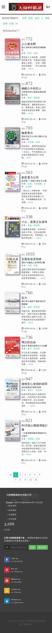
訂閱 (32, 547)
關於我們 (12, 506)
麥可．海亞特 (34, 348)
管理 (24, 18)
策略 (47, 18)
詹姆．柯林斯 (34, 225)
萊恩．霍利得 (34, 307)
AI (16, 23)
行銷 (11, 23)
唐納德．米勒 (34, 439)
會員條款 (12, 510)
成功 (37, 18)
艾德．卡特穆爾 (35, 184)
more (30, 69)
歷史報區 (42, 547)
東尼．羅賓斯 (34, 98)
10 (30, 480)
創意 (30, 18)
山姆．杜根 (33, 265)
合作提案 (12, 519)
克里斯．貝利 (34, 142)
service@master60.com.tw (28, 502)
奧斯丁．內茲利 (35, 390)
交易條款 (12, 514)
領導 (5, 23)
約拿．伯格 (33, 53)
